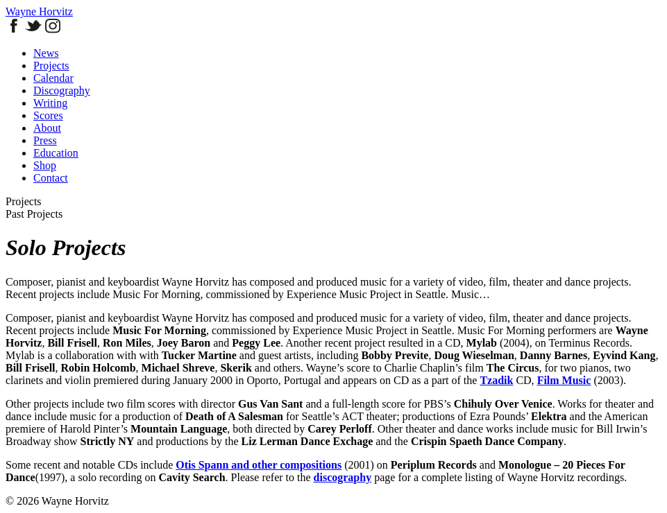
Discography (61, 90)
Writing (50, 103)
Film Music (564, 380)
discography (343, 477)
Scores (48, 115)
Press (45, 140)
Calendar (53, 78)
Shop (44, 165)
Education (55, 153)
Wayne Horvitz (39, 11)
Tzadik (496, 380)
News (45, 53)
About (47, 128)
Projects (51, 65)
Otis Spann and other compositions (258, 465)
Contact (50, 178)
